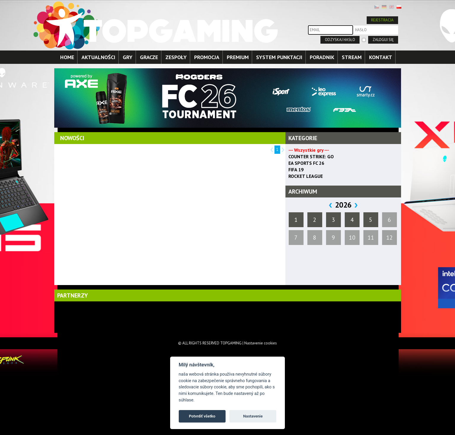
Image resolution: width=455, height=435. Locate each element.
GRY (127, 57)
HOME (67, 57)
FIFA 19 (296, 170)
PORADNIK (322, 57)
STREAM (352, 57)
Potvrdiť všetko (202, 416)
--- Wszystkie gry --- (308, 150)
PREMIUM (238, 57)
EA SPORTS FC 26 (306, 163)
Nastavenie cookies (260, 343)
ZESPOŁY (176, 57)
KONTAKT (380, 57)
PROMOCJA (206, 57)
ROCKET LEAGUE (305, 176)
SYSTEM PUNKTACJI (279, 57)
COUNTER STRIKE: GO (311, 156)
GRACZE (149, 57)
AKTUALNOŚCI (98, 57)
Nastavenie (253, 416)
